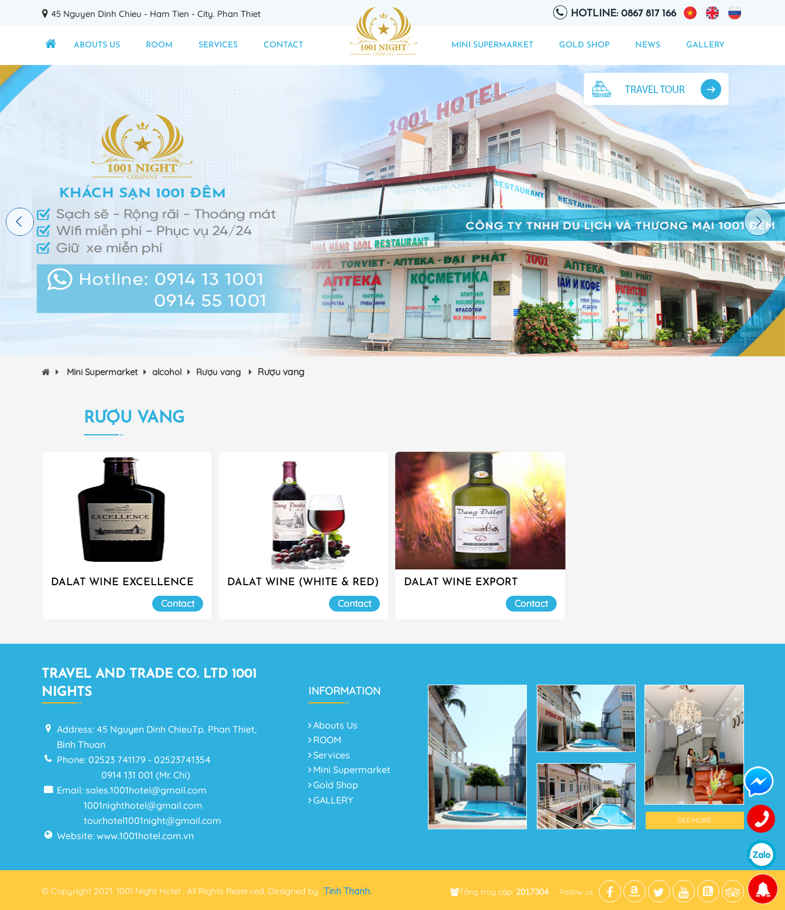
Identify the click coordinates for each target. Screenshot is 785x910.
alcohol (171, 372)
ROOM (159, 45)
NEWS (647, 45)
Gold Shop (584, 45)
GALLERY (705, 45)
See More (695, 820)
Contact (283, 45)
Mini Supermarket (492, 45)
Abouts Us (97, 45)
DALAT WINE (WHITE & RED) (303, 582)
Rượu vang (224, 372)
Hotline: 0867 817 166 (623, 14)
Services (218, 45)
